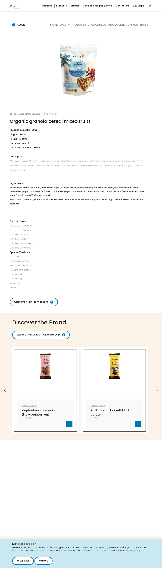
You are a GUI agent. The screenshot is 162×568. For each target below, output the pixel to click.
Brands (75, 5)
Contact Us (122, 5)
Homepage (58, 24)
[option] (78, 69)
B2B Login (138, 5)
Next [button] (157, 390)
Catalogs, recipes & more (97, 5)
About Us (47, 5)
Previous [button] (4, 390)
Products (61, 5)
